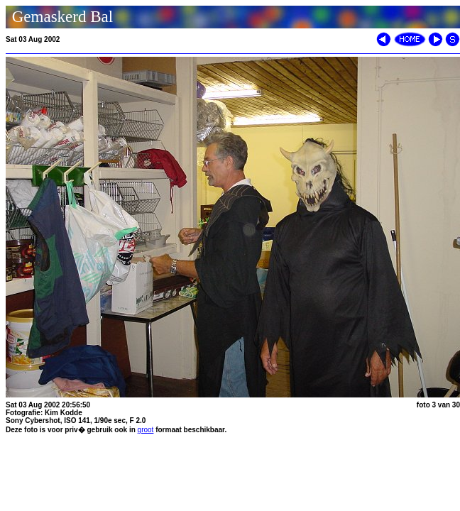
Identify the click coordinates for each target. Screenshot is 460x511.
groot (146, 430)
